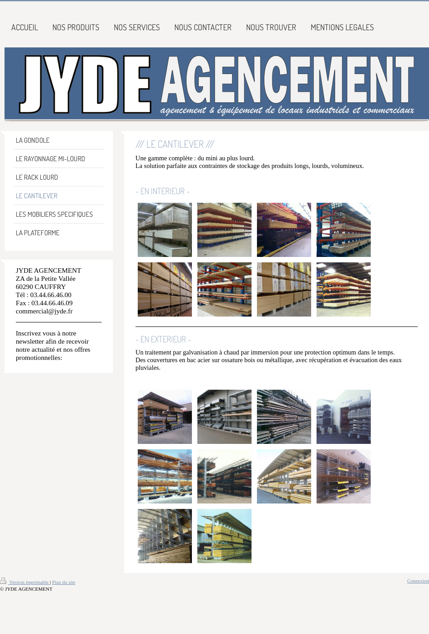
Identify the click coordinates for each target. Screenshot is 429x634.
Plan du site (63, 582)
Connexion (418, 580)
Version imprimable (25, 582)
